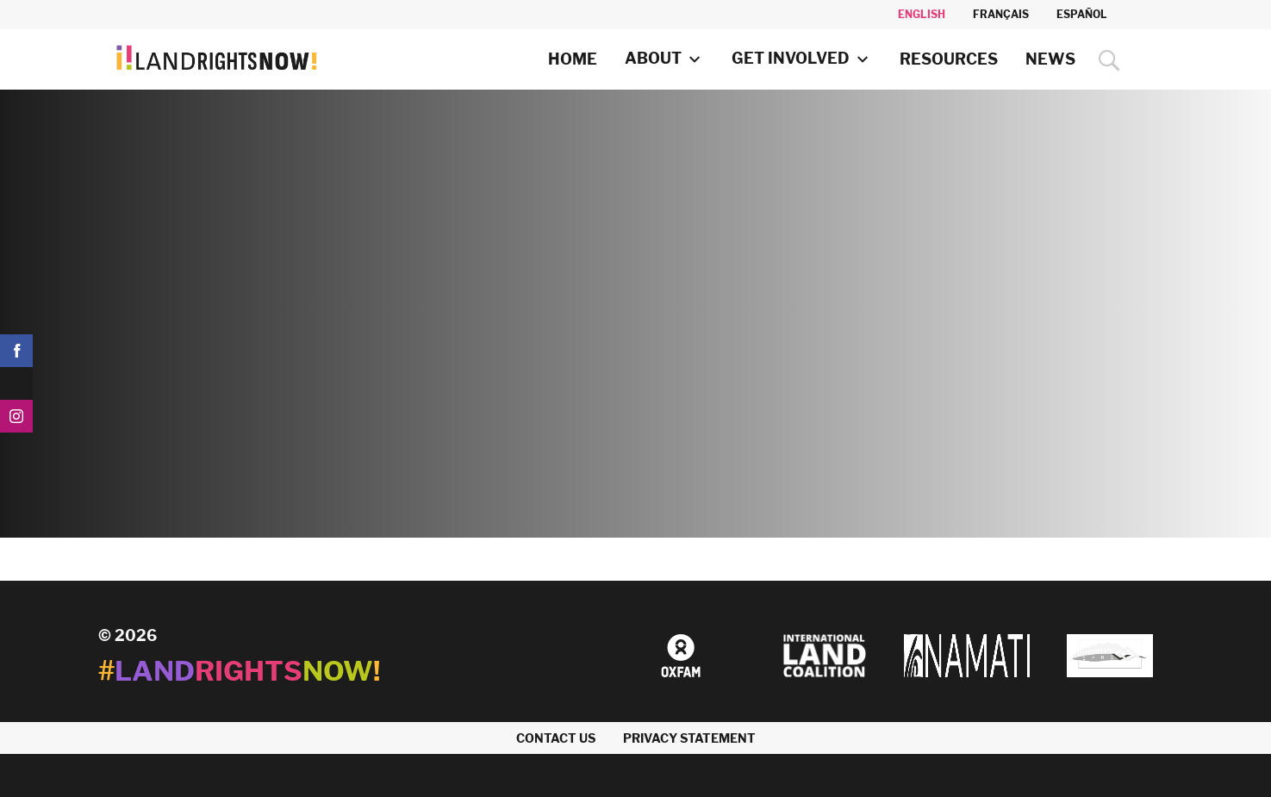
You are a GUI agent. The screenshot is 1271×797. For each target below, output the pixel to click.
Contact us (555, 738)
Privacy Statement (689, 738)
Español (1081, 14)
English (921, 14)
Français (1001, 14)
